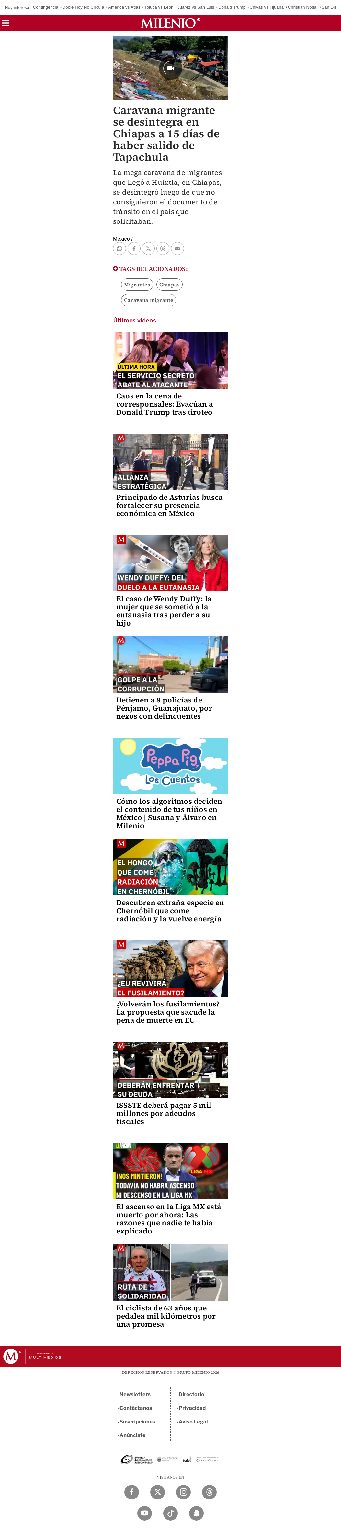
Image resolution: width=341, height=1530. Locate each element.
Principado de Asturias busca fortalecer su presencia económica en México (169, 505)
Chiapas (169, 284)
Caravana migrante (148, 300)
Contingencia (45, 7)
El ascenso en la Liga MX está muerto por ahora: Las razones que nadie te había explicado (168, 1218)
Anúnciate (132, 1435)
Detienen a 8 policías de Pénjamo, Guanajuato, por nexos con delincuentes (164, 708)
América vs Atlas (124, 7)
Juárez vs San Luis (195, 7)
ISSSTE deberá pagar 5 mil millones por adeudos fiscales (163, 1113)
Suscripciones (137, 1422)
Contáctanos (135, 1408)
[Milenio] (170, 23)
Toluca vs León (159, 7)
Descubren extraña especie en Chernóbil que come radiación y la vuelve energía (170, 910)
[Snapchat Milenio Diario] (196, 1513)
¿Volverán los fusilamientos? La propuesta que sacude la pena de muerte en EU (168, 1012)
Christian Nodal (303, 7)
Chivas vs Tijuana (267, 7)
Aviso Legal (193, 1422)
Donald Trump (231, 7)
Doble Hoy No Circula (83, 7)
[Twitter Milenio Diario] (157, 1492)
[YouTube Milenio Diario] (144, 1513)
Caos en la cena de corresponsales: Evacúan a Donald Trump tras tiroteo (164, 404)
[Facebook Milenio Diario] (131, 1492)
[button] (5, 25)
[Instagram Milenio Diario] (183, 1492)
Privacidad (192, 1408)
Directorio (192, 1394)
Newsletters (135, 1394)
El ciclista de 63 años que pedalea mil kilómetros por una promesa (166, 1316)
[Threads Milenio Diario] (209, 1492)
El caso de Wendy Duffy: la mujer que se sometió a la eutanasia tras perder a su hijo (164, 610)
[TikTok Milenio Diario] (170, 1513)
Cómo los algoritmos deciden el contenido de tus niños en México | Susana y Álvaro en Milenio (169, 813)
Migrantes (137, 284)
